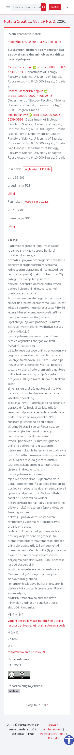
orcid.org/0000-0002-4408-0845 (30, 96)
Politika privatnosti (52, 734)
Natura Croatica (17, 21)
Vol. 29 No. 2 (44, 21)
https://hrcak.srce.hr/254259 (26, 652)
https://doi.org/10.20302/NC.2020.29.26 (34, 42)
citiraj (11, 193)
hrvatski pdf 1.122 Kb (36, 201)
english (55, 7)
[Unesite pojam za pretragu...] (26, 7)
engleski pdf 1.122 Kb (37, 169)
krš (35, 626)
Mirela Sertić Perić (20, 67)
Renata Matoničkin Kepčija (26, 91)
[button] (66, 7)
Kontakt (53, 738)
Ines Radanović (18, 115)
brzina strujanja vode (52, 626)
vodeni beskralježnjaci (22, 621)
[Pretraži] (43, 7)
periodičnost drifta (50, 621)
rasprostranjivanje (19, 626)
